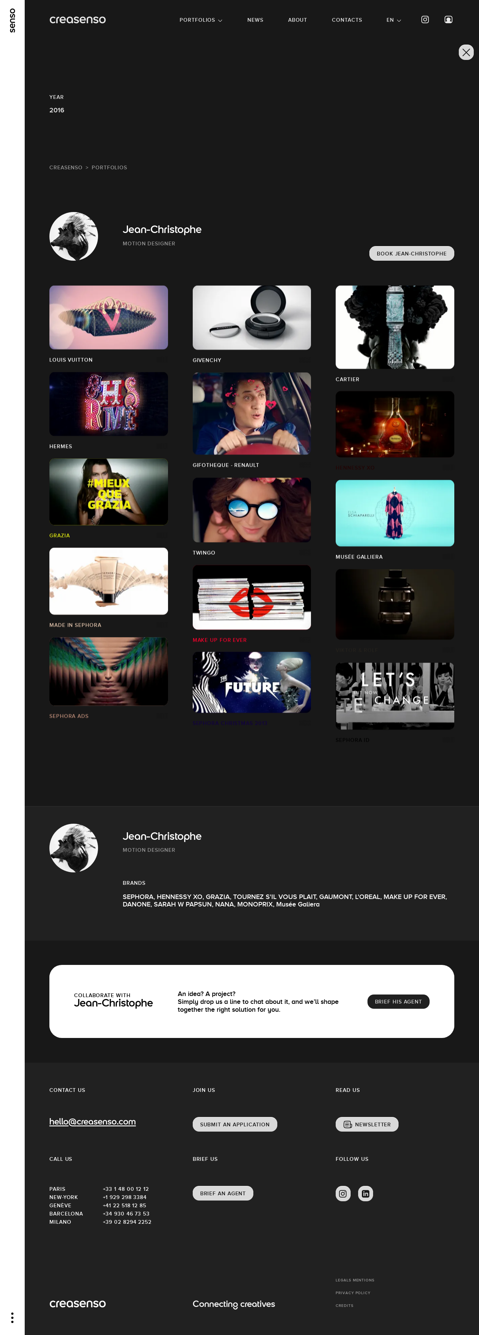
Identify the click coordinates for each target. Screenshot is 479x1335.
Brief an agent (223, 1193)
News (255, 20)
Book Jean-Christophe (412, 254)
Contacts (347, 20)
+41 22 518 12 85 (124, 1205)
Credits (344, 1306)
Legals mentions (355, 1280)
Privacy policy (353, 1293)
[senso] (12, 20)
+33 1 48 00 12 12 (126, 1189)
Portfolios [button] (197, 20)
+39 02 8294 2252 (127, 1221)
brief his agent (398, 1002)
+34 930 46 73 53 (126, 1213)
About (298, 20)
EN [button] (390, 20)
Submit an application (235, 1124)
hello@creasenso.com (92, 1122)
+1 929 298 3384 (125, 1197)
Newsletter (373, 1124)
